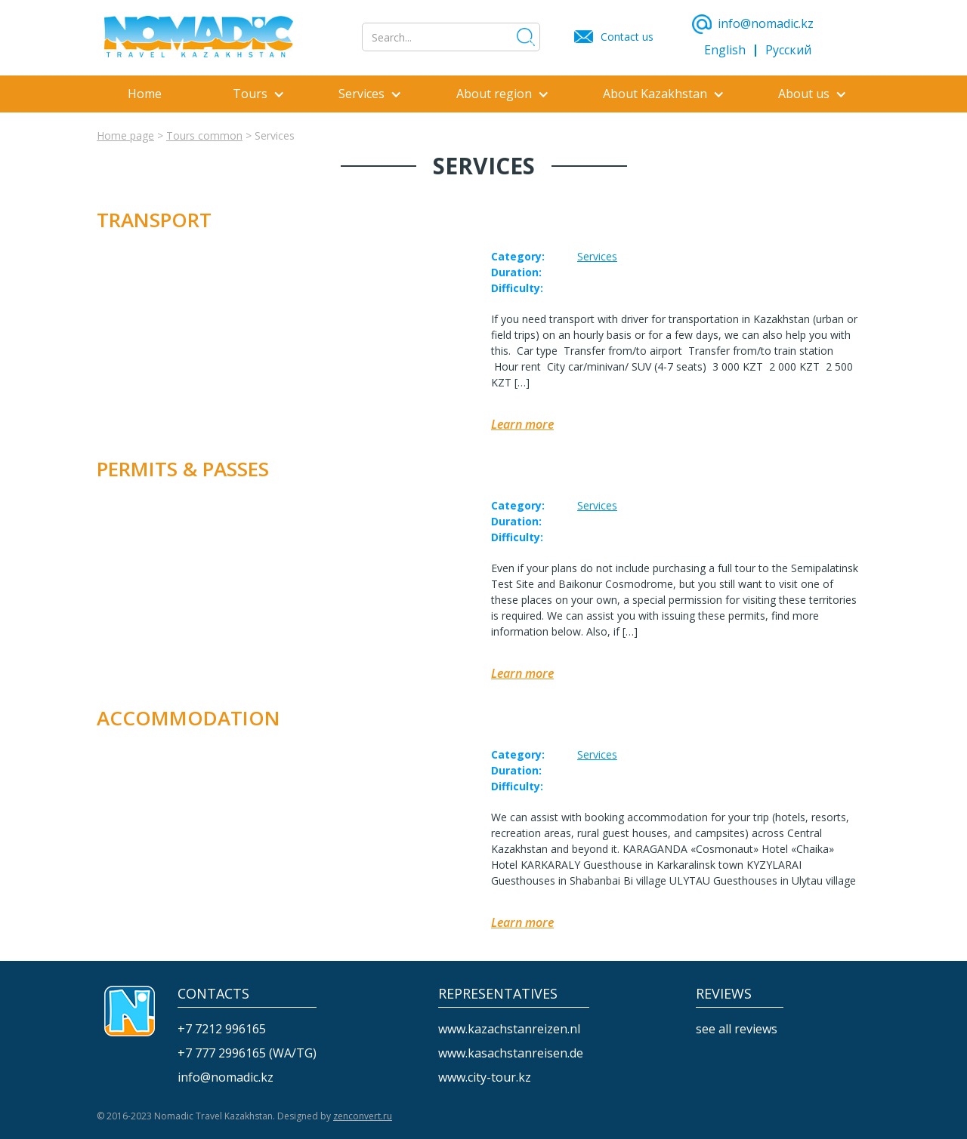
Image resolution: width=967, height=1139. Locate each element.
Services (597, 256)
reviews (724, 994)
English (725, 50)
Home (145, 93)
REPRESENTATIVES (498, 994)
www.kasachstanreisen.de (510, 1053)
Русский (788, 50)
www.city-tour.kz (484, 1077)
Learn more (522, 425)
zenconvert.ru (362, 1116)
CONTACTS (213, 994)
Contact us (627, 36)
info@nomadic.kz (225, 1077)
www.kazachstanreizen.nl (509, 1029)
